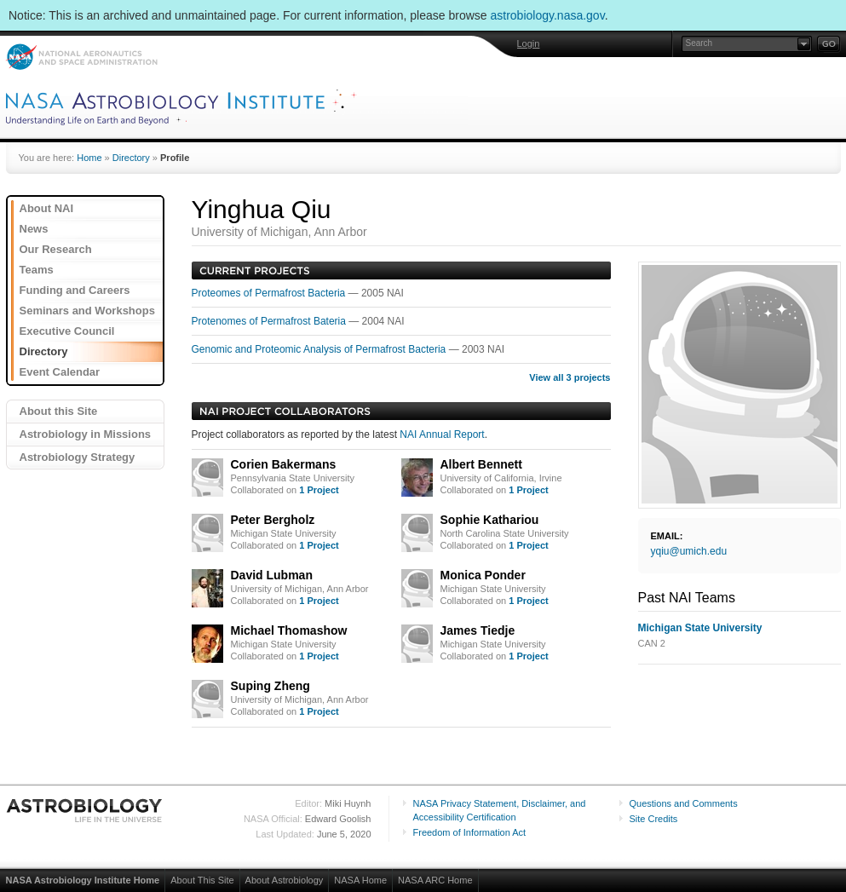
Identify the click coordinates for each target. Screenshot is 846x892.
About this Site (59, 411)
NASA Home (360, 880)
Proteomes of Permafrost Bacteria (270, 293)
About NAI (47, 208)
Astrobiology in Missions (86, 434)
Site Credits (654, 819)
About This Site (201, 880)
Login (528, 43)
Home (89, 158)
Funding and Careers (75, 290)
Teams (37, 269)
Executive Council (67, 331)
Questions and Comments (684, 803)
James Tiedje (477, 630)
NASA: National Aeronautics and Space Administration (81, 56)
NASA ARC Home (435, 880)
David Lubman (272, 575)
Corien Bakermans (284, 464)
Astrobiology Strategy (77, 457)
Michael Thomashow (289, 630)
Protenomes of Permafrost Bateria (270, 321)
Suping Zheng (270, 686)
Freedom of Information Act (470, 832)
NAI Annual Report (442, 434)
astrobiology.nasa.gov (548, 15)
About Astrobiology (284, 880)
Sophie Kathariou (489, 520)
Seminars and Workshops (87, 310)
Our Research (56, 249)
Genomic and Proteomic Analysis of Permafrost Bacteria (320, 349)
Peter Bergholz (273, 520)
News (34, 228)
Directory (131, 158)
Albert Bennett (481, 464)
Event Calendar (60, 371)
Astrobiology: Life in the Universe (85, 810)
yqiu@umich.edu (689, 551)
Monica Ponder (483, 575)
